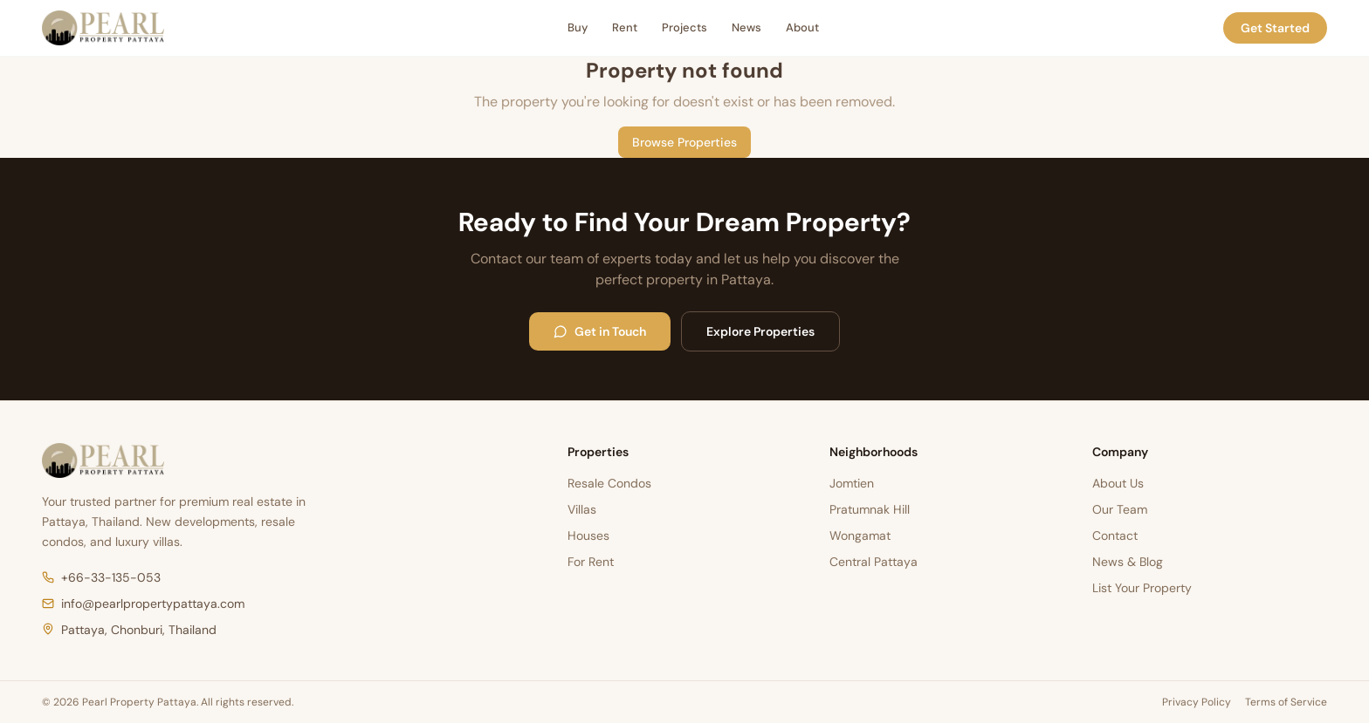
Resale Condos (609, 483)
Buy (578, 27)
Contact (1115, 535)
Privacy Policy (1196, 702)
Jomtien (851, 483)
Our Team (1119, 509)
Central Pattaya (873, 562)
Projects (684, 27)
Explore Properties (760, 331)
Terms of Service (1286, 702)
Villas (582, 509)
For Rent (591, 562)
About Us (1118, 483)
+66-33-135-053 (101, 577)
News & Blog (1127, 562)
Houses (588, 535)
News (746, 27)
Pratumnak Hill (869, 509)
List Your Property (1142, 588)
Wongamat (860, 535)
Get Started (1275, 28)
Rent (624, 27)
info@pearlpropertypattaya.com (143, 603)
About (802, 27)
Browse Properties (684, 142)
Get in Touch (600, 331)
